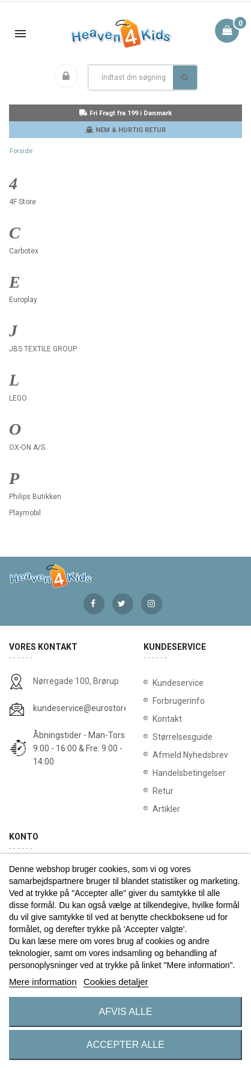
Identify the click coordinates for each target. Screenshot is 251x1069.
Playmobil (25, 513)
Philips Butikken (35, 496)
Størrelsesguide (183, 737)
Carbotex (23, 251)
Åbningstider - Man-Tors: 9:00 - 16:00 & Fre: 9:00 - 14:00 (80, 748)
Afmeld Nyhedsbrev (190, 755)
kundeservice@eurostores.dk (88, 708)
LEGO (18, 398)
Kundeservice (178, 683)
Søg (184, 77)
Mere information (43, 982)
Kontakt (167, 719)
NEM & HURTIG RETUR (125, 130)
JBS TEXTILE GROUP (43, 349)
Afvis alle (126, 1012)
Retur (163, 791)
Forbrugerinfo (179, 701)
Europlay (23, 299)
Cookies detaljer (115, 982)
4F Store (22, 202)
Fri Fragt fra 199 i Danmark (125, 113)
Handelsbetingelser (189, 773)
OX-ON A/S (27, 447)
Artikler (166, 809)
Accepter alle (125, 1045)
